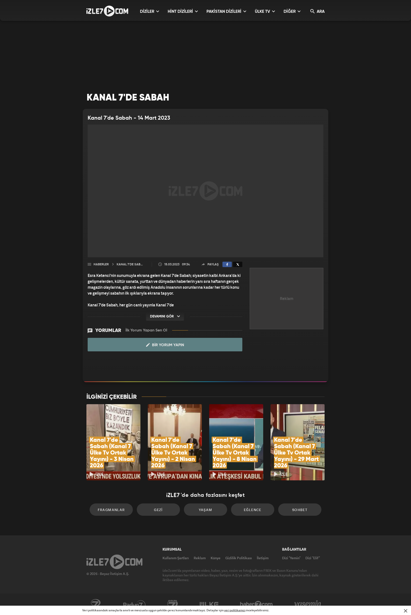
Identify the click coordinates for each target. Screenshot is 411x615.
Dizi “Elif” (312, 558)
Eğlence (252, 509)
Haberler (101, 264)
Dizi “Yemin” (291, 558)
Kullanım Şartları (176, 558)
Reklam (200, 558)
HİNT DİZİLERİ (183, 11)
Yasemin (308, 604)
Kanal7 (95, 604)
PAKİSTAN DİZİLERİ (226, 11)
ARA (317, 11)
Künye (215, 558)
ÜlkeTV (209, 604)
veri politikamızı (235, 610)
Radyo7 (134, 604)
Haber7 (256, 604)
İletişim (263, 558)
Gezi (158, 509)
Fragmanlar (111, 509)
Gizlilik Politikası (238, 558)
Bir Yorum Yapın (165, 345)
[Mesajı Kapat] (405, 611)
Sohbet (299, 509)
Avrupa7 (172, 604)
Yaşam (205, 509)
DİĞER (292, 11)
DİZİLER (149, 11)
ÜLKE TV (265, 11)
